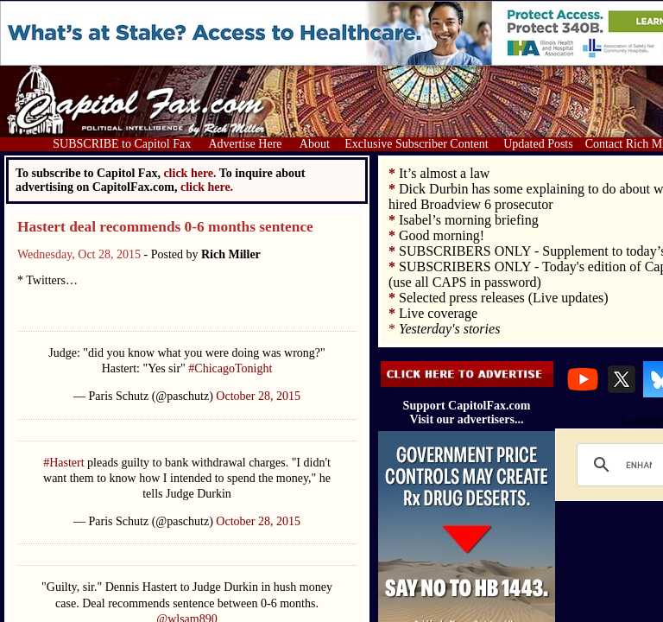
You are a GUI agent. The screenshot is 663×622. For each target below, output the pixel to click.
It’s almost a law (444, 173)
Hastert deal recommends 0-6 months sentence (165, 227)
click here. (206, 187)
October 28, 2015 (258, 396)
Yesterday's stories (449, 328)
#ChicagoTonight (230, 368)
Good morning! (441, 235)
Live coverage (438, 313)
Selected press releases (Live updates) (504, 297)
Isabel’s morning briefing (469, 220)
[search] (639, 464)
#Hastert (63, 462)
